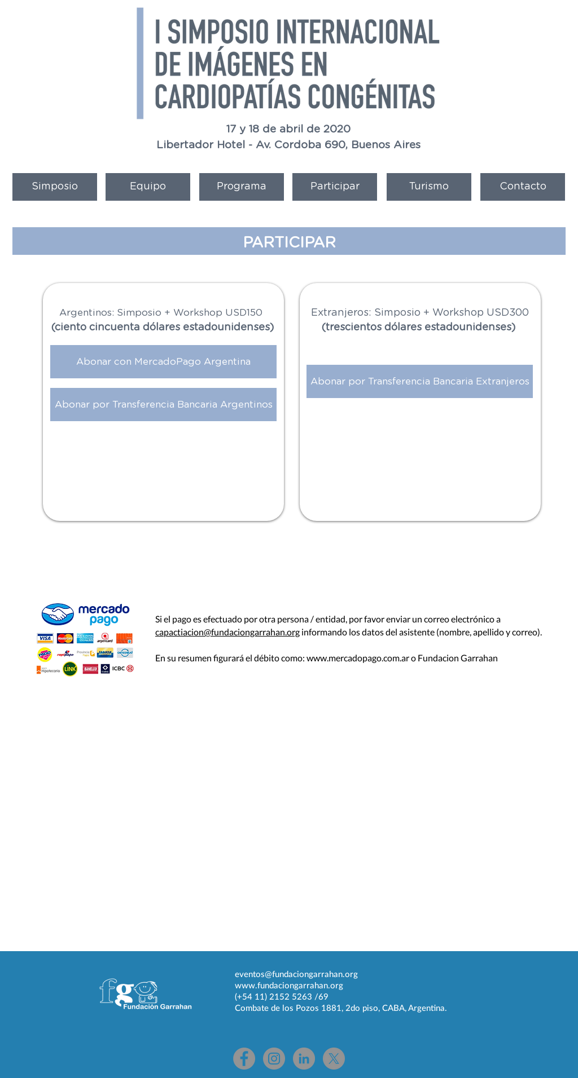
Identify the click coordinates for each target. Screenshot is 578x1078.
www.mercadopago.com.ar (357, 657)
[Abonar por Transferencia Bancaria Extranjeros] (419, 381)
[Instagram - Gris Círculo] (274, 1059)
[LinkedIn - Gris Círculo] (304, 1059)
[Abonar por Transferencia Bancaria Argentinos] (163, 404)
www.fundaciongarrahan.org (289, 985)
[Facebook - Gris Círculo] (244, 1059)
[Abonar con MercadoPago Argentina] (163, 361)
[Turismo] (429, 187)
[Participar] (334, 187)
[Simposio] (54, 187)
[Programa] (241, 187)
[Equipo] (148, 187)
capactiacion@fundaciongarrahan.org (227, 631)
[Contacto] (522, 187)
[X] (334, 1059)
